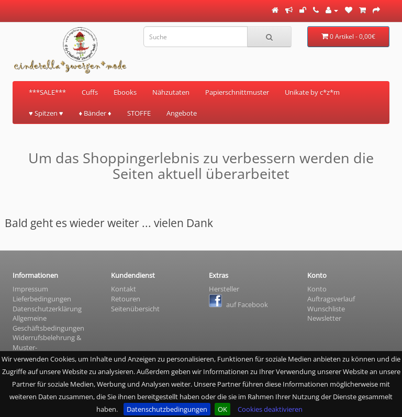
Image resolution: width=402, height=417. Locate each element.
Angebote (181, 113)
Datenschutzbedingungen (167, 409)
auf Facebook (238, 304)
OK (222, 409)
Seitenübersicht (135, 308)
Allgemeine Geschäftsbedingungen (48, 323)
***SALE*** (47, 92)
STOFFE (139, 113)
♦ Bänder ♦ (95, 113)
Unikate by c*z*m (312, 92)
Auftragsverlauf (331, 298)
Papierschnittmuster (237, 92)
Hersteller (224, 289)
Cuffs (90, 92)
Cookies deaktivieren (270, 409)
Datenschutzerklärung (47, 308)
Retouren (125, 298)
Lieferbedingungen (42, 298)
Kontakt (123, 289)
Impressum (30, 289)
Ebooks (125, 92)
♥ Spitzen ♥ (46, 113)
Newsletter (324, 318)
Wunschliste (326, 308)
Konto (317, 289)
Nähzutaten (170, 92)
